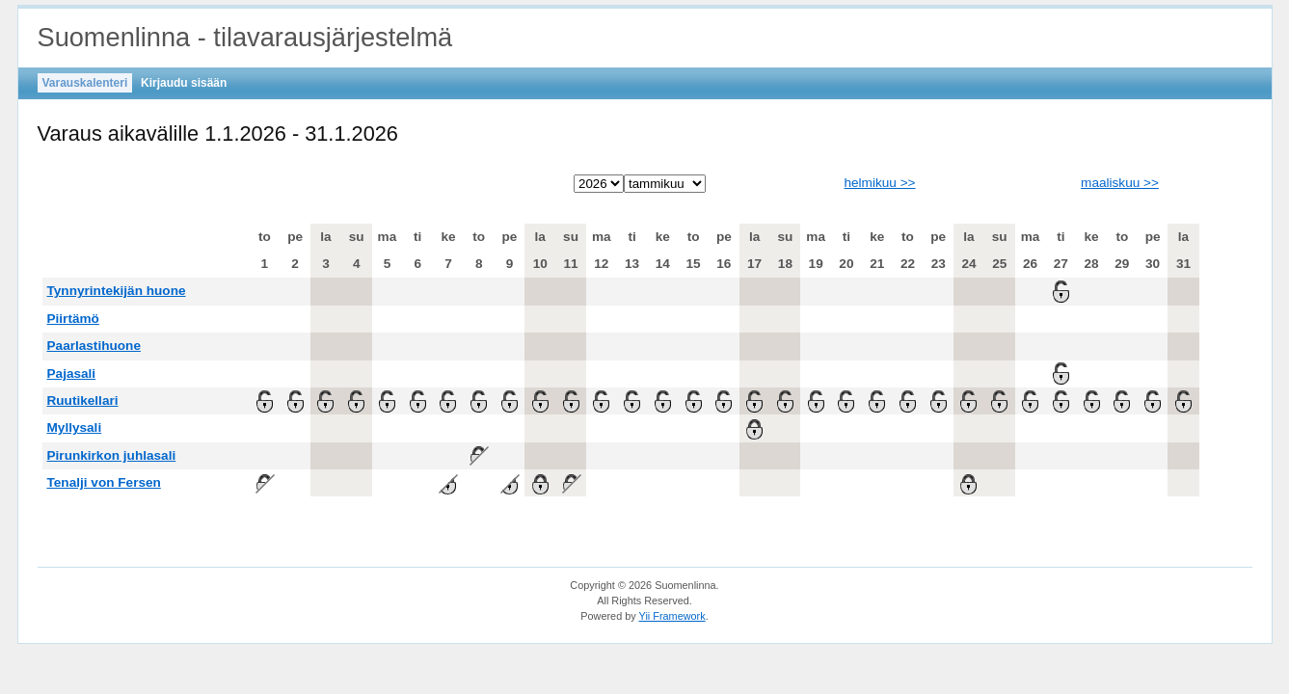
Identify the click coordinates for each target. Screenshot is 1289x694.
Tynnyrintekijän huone (116, 290)
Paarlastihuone (94, 345)
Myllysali (74, 427)
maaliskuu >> (1120, 182)
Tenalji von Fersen (104, 482)
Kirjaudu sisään (184, 83)
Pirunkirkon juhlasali (111, 455)
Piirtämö (73, 318)
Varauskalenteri (85, 83)
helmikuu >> (879, 182)
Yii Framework (672, 616)
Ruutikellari (83, 400)
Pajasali (71, 373)
